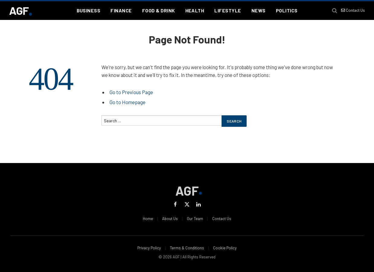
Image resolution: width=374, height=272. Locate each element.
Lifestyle (227, 10)
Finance (121, 10)
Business (89, 10)
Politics (287, 10)
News (258, 10)
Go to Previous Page (131, 92)
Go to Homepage (127, 102)
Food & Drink (158, 10)
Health (194, 10)
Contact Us (353, 10)
